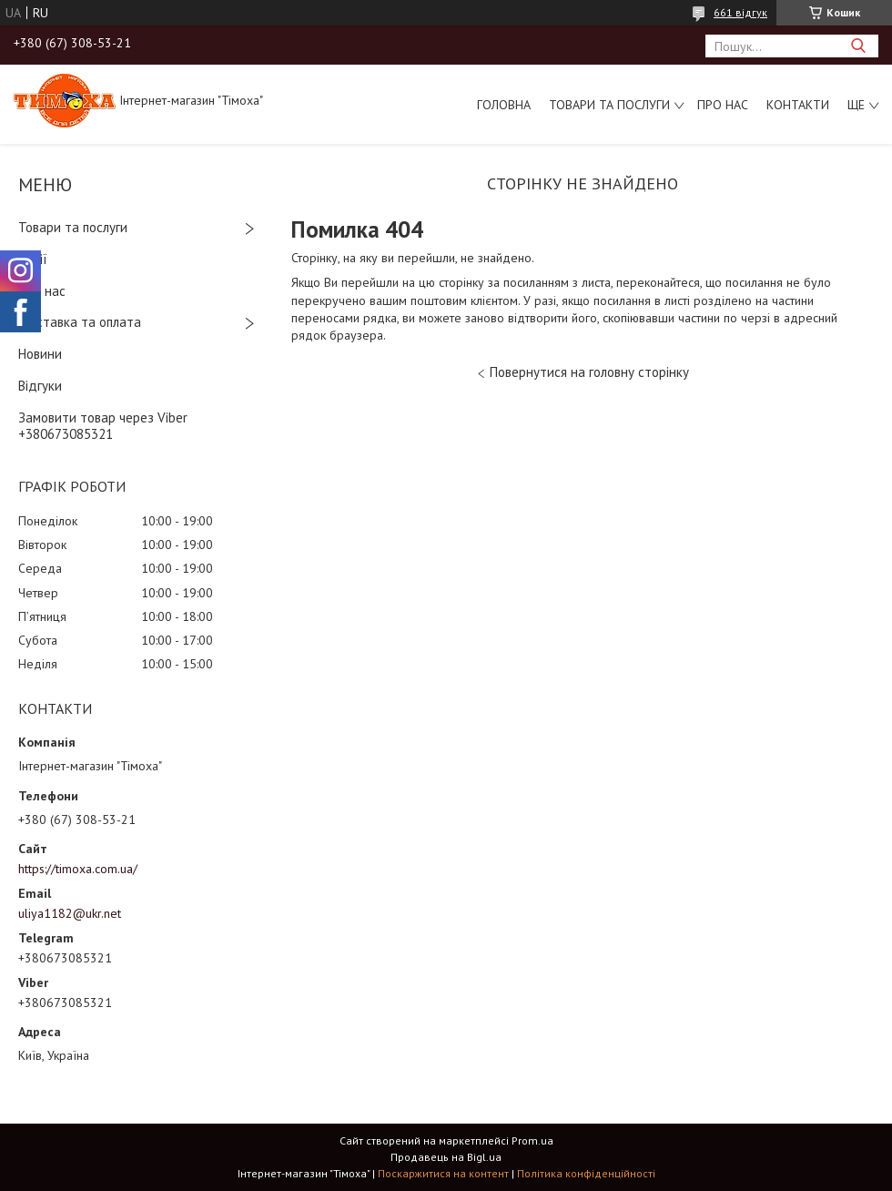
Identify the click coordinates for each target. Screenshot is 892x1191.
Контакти (797, 105)
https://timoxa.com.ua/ (77, 868)
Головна (504, 105)
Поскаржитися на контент (443, 1173)
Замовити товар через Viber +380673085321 (103, 426)
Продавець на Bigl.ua (446, 1157)
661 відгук (740, 12)
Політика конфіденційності (586, 1173)
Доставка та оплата (79, 322)
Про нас (722, 105)
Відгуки (40, 385)
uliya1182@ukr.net (69, 913)
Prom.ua (532, 1140)
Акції (32, 259)
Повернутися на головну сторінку (589, 372)
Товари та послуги (609, 105)
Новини (40, 353)
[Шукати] (857, 46)
